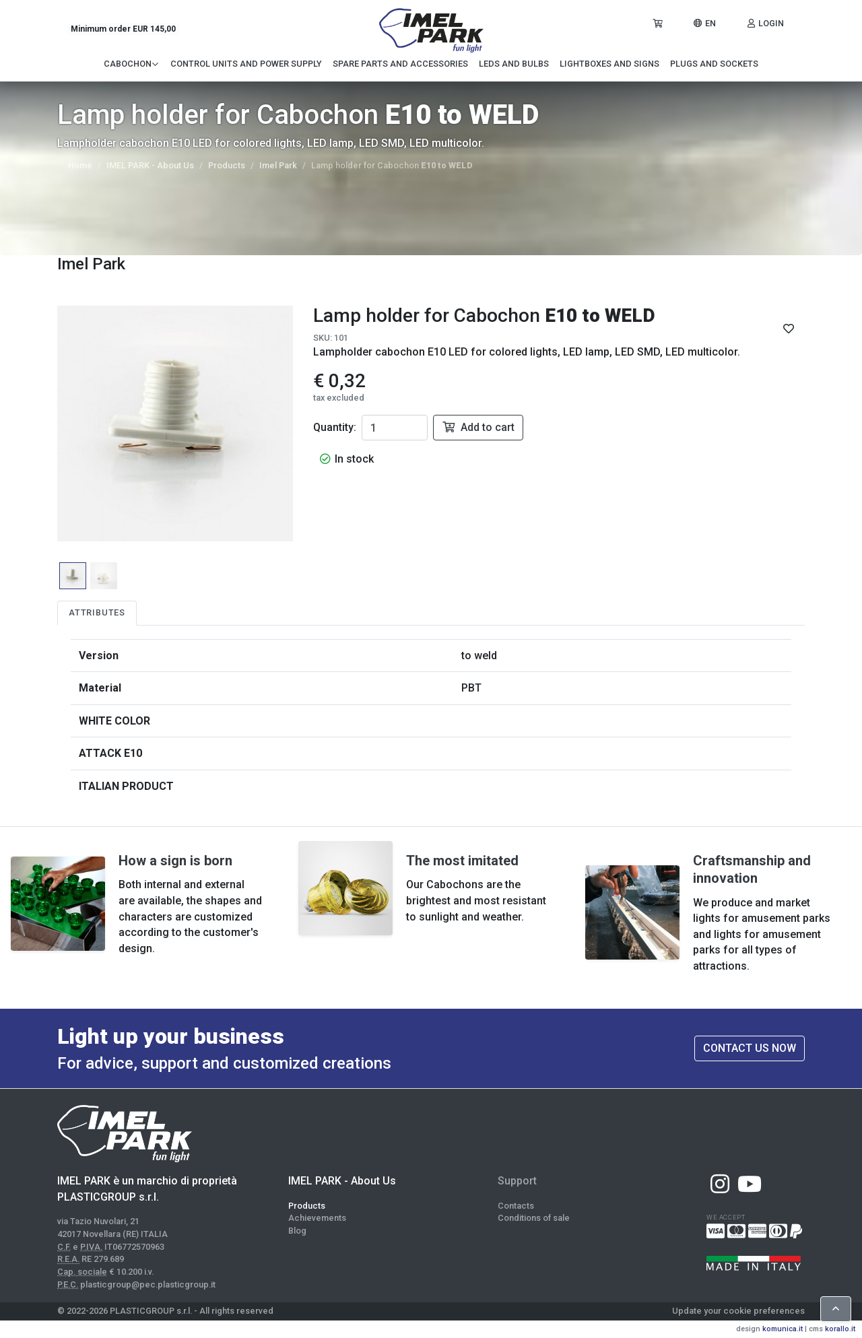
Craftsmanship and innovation (752, 869)
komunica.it (782, 1329)
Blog (297, 1231)
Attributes (97, 612)
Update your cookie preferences (738, 1311)
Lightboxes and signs (609, 64)
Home (80, 165)
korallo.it (840, 1329)
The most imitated (462, 860)
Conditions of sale (534, 1218)
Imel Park (278, 165)
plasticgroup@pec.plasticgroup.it (148, 1284)
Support (517, 1180)
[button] (704, 24)
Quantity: (334, 427)
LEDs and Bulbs (514, 64)
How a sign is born (175, 860)
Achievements (317, 1218)
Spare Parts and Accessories (400, 64)
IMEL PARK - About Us (150, 165)
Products (226, 165)
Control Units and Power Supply (246, 64)
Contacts (516, 1206)
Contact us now (749, 1048)
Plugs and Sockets (714, 64)
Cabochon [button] (132, 64)
